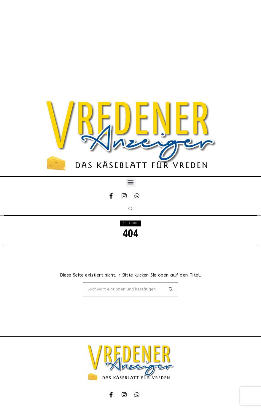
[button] (131, 182)
